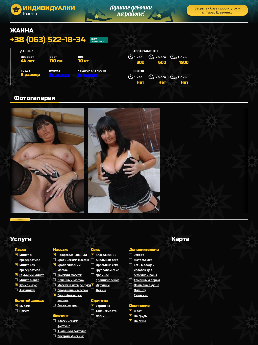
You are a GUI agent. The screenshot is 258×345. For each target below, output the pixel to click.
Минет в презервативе (29, 257)
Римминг (141, 295)
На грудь (140, 316)
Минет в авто (29, 280)
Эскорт (139, 255)
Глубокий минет (31, 275)
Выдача (24, 306)
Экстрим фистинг (70, 336)
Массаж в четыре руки (74, 285)
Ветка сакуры (67, 305)
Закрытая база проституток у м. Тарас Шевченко (217, 10)
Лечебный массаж (70, 280)
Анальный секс (107, 260)
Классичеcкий (106, 255)
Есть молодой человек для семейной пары (145, 270)
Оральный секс (107, 265)
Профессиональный (72, 255)
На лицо (140, 321)
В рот (138, 311)
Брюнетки (59, 74)
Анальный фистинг (71, 331)
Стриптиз (103, 306)
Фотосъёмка (143, 260)
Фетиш (101, 290)
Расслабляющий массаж (69, 297)
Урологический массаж (69, 267)
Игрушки (103, 285)
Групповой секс (107, 270)
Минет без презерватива (29, 267)
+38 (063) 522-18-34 (59, 40)
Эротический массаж (73, 260)
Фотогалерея (34, 98)
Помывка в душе (146, 285)
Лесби (100, 316)
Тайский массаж (69, 275)
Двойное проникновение (107, 277)
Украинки (87, 74)
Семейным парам (147, 280)
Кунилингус (28, 285)
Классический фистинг (67, 323)
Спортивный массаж (72, 290)
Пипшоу (140, 290)
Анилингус (27, 290)
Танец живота (106, 311)
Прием (24, 311)
